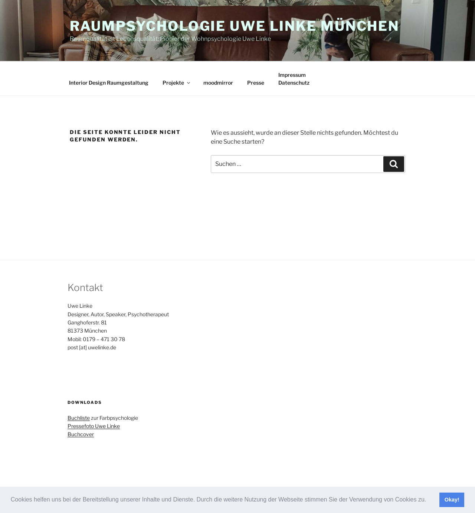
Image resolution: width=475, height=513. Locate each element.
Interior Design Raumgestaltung (108, 82)
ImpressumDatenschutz (293, 79)
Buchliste (79, 418)
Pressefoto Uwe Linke (94, 426)
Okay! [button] (452, 500)
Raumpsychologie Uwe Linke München (234, 26)
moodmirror (218, 82)
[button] (429, 500)
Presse (255, 82)
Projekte (177, 82)
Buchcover (81, 434)
